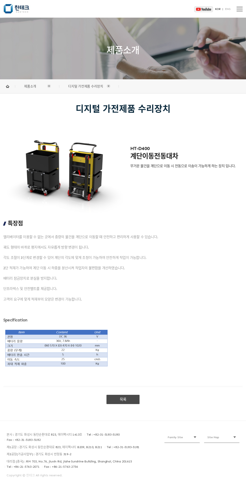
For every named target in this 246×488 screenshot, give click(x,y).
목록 (123, 399)
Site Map (213, 437)
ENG (228, 9)
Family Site (175, 437)
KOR (218, 9)
